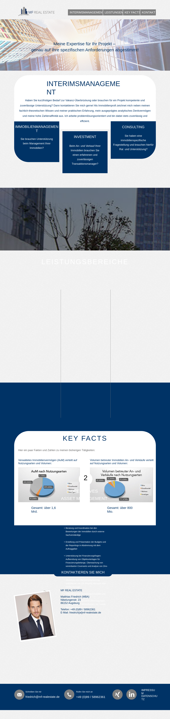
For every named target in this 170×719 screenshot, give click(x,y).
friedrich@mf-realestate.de (42, 696)
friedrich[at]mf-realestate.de (85, 612)
